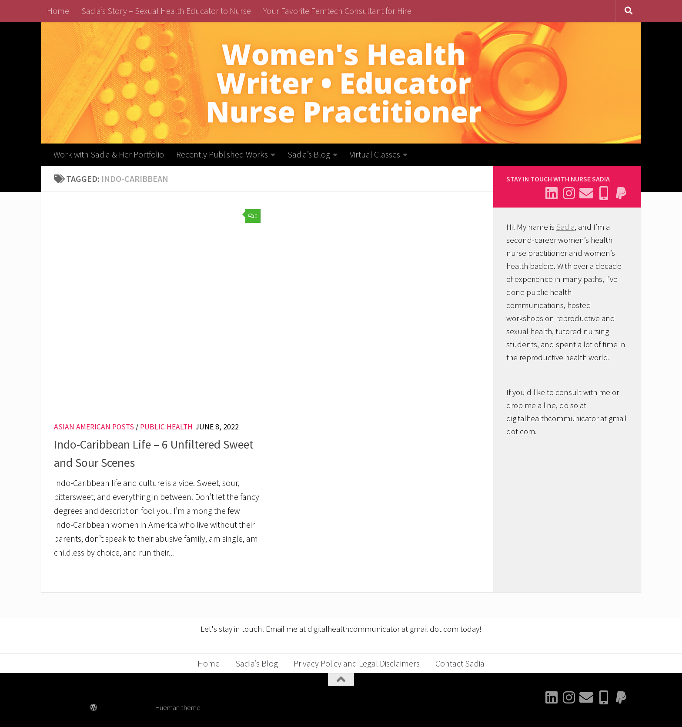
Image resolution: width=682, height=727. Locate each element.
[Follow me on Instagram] (569, 193)
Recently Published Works (222, 154)
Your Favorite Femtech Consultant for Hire (337, 10)
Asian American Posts (94, 427)
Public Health (166, 427)
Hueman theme (178, 707)
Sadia (565, 227)
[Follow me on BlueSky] (604, 193)
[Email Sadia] (586, 193)
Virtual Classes (375, 154)
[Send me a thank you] (621, 193)
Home (58, 10)
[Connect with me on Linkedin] (551, 193)
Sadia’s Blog (309, 154)
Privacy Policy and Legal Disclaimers (357, 663)
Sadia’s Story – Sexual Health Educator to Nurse (166, 10)
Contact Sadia (460, 663)
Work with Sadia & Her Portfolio (108, 154)
